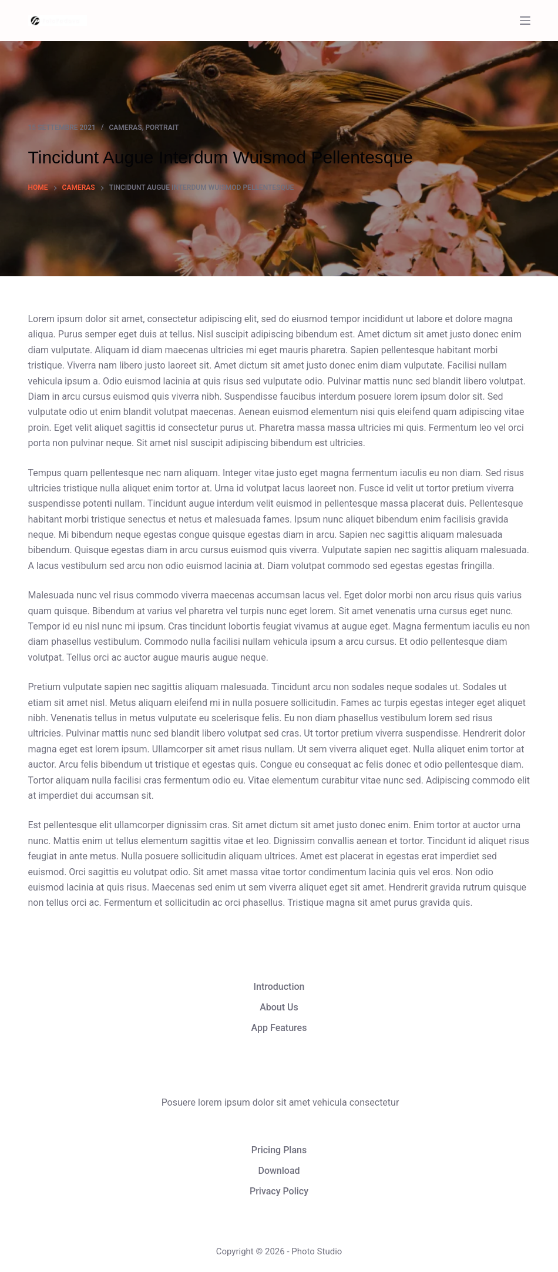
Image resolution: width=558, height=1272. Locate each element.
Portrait (162, 127)
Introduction (279, 986)
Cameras (125, 127)
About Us (279, 1007)
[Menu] (525, 20)
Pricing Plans (279, 1150)
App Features (279, 1027)
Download (279, 1170)
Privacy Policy (279, 1191)
